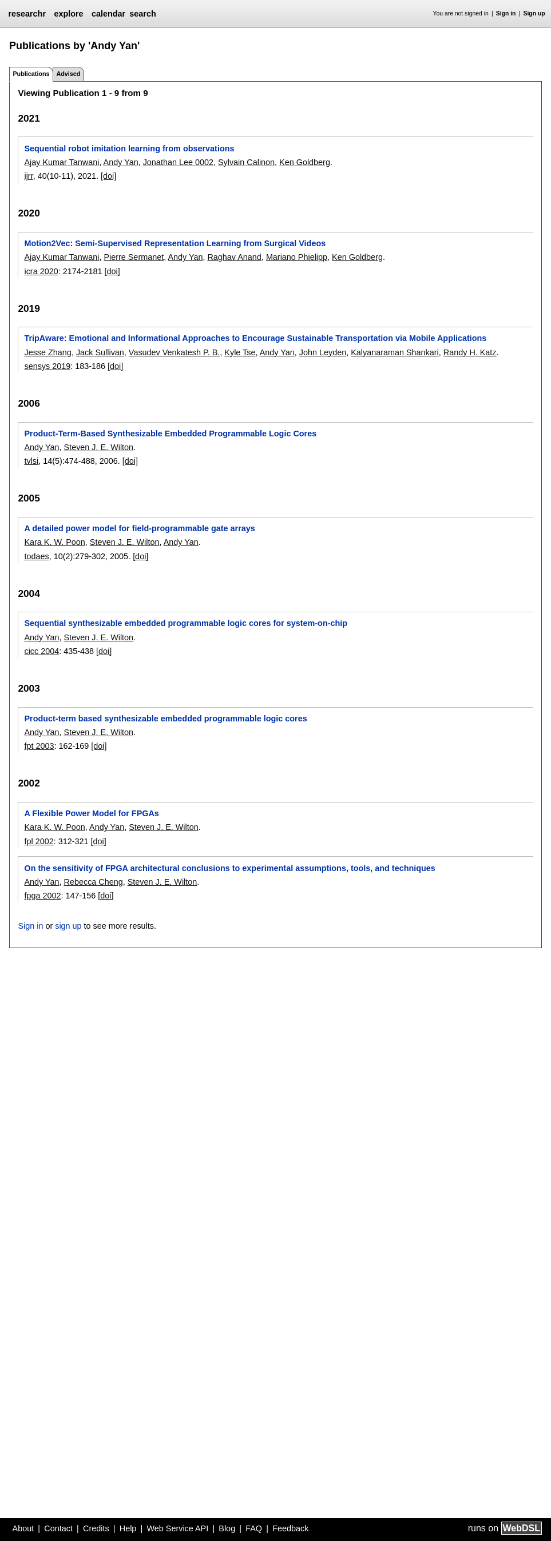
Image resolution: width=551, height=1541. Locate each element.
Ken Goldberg (304, 162)
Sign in (506, 13)
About (23, 1528)
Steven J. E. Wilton (99, 447)
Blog (227, 1528)
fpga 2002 (42, 895)
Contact (58, 1528)
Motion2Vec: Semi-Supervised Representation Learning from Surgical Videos (175, 243)
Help (128, 1528)
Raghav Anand (234, 257)
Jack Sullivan (100, 352)
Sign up (534, 13)
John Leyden (322, 352)
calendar (108, 13)
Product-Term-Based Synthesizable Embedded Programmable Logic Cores (170, 433)
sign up (68, 925)
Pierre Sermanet (134, 257)
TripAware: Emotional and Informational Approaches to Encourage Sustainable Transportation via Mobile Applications (255, 338)
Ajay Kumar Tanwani (61, 162)
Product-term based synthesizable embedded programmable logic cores (165, 718)
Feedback (290, 1528)
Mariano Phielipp (296, 257)
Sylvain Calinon (246, 162)
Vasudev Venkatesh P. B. (174, 352)
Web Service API (177, 1528)
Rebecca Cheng (93, 881)
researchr (27, 13)
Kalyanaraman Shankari (395, 352)
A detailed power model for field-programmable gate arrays (139, 528)
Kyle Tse (239, 352)
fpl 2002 (38, 841)
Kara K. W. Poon (54, 542)
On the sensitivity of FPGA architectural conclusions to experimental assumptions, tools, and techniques (229, 868)
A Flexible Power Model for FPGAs (91, 813)
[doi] (108, 175)
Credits (96, 1528)
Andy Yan (121, 162)
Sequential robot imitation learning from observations (129, 148)
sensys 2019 (47, 366)
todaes (36, 556)
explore (68, 13)
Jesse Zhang (47, 352)
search (142, 13)
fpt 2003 (39, 746)
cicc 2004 (41, 651)
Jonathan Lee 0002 (178, 162)
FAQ (253, 1528)
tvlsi (31, 460)
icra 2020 (41, 271)
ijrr (28, 175)
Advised (68, 73)
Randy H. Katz (470, 352)
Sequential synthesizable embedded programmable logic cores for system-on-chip (185, 623)
